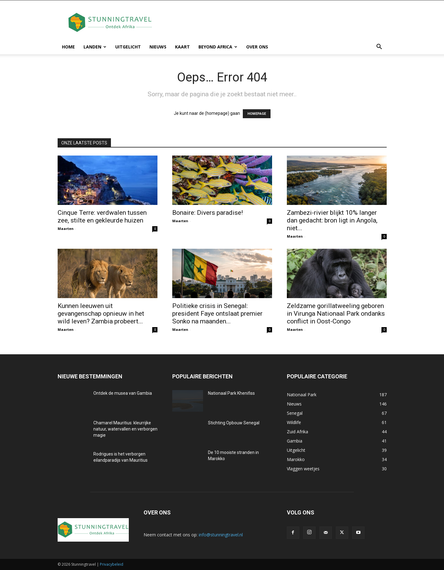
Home (68, 47)
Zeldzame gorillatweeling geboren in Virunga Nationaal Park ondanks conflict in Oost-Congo (336, 313)
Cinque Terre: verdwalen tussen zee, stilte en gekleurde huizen (102, 216)
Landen (95, 47)
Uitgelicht (128, 47)
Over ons (257, 47)
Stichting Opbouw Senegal (233, 422)
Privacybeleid (111, 564)
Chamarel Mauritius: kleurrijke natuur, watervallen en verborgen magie (125, 429)
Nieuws (157, 47)
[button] (379, 47)
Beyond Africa (217, 47)
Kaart (182, 47)
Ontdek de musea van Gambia (122, 393)
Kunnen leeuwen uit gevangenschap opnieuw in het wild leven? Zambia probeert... (101, 313)
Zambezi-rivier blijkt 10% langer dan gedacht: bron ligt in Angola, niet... (332, 220)
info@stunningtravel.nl (221, 535)
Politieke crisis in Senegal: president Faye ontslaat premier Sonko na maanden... (217, 313)
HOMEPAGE (256, 114)
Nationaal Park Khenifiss (231, 393)
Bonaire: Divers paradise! (207, 212)
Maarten (66, 228)
